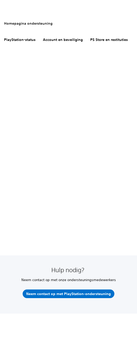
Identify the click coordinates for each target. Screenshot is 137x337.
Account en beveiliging (63, 39)
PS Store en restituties (109, 39)
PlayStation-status (20, 39)
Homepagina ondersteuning (28, 23)
